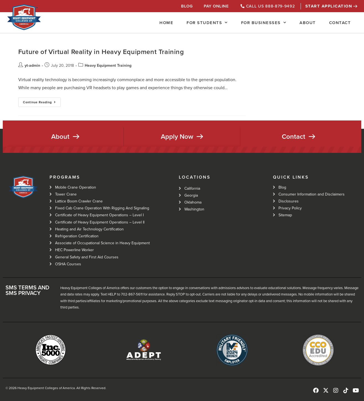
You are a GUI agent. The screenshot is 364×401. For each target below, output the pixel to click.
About (308, 23)
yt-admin (32, 65)
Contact (340, 23)
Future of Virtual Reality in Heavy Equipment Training (101, 52)
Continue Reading (42, 100)
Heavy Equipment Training (108, 65)
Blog (187, 6)
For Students (207, 22)
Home (166, 23)
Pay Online (216, 6)
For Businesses (263, 22)
